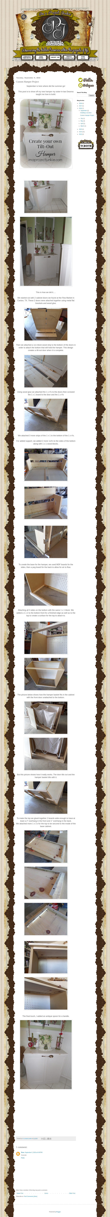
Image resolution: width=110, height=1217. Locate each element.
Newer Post (20, 1193)
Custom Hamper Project (87, 115)
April (82, 123)
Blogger (58, 1212)
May (82, 121)
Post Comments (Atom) (30, 1196)
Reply (22, 1158)
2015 (80, 129)
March (83, 126)
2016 (80, 108)
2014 (80, 131)
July (82, 118)
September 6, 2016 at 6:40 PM (33, 1152)
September (84, 110)
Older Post (72, 1193)
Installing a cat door (85, 113)
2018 (80, 103)
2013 (80, 134)
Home (46, 1193)
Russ (22, 1152)
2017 (80, 106)
